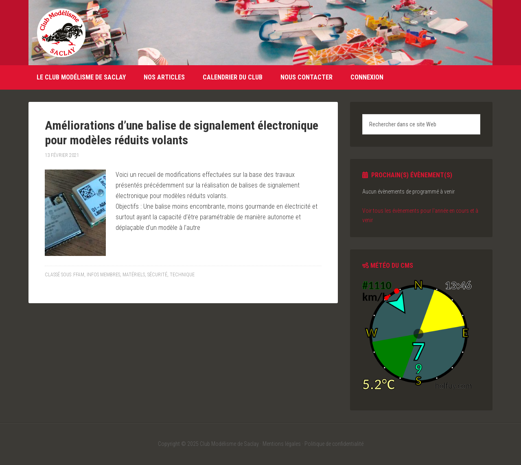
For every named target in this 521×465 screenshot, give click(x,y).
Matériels (134, 275)
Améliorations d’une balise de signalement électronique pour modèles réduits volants (181, 132)
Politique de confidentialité (333, 444)
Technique (182, 275)
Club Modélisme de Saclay (61, 32)
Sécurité (157, 275)
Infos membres (103, 275)
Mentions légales (282, 444)
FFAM (78, 275)
